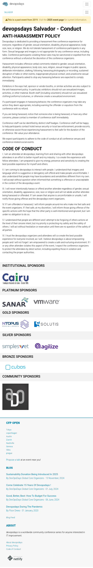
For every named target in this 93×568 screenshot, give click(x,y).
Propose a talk (13, 459)
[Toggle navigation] (87, 4)
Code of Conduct (13, 549)
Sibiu (8, 450)
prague (9, 453)
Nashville (10, 443)
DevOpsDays (13, 4)
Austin (9, 436)
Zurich (9, 440)
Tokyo (8, 429)
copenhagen (11, 433)
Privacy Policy (12, 546)
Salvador (8, 12)
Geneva (9, 446)
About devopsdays (14, 542)
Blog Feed (10, 517)
